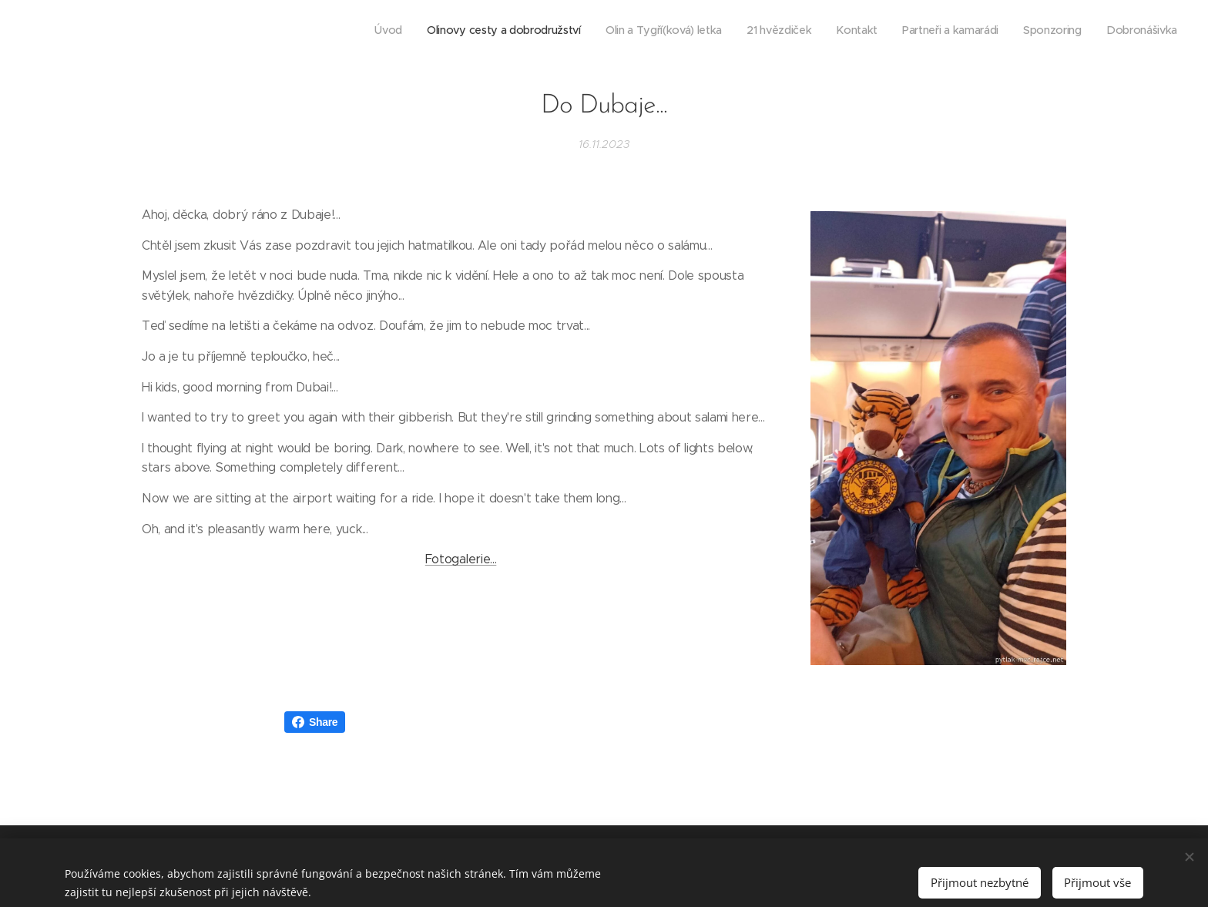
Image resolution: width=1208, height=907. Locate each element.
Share (314, 722)
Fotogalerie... (461, 559)
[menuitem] (1009, 31)
